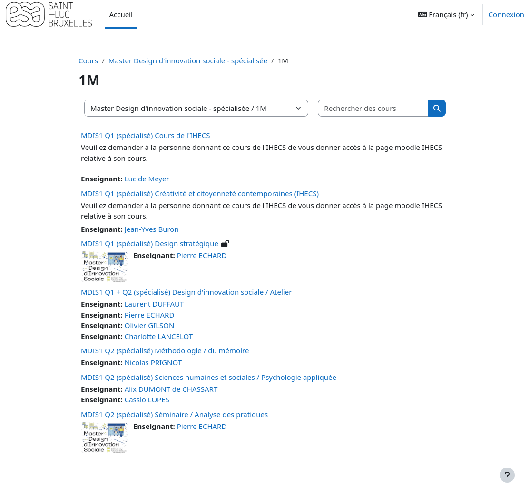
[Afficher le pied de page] (507, 475)
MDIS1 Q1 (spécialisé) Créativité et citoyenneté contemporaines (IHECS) (200, 193)
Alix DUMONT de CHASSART (171, 389)
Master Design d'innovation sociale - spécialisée (187, 60)
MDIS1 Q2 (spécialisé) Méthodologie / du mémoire (165, 350)
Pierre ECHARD (202, 255)
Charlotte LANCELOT (159, 336)
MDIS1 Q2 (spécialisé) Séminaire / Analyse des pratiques (174, 414)
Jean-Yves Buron (152, 229)
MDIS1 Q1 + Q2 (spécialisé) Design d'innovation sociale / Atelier (186, 292)
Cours (88, 60)
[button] (446, 14)
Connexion (506, 14)
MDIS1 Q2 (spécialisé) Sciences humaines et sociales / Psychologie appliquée (208, 377)
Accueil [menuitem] (120, 14)
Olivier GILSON (150, 325)
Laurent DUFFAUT (154, 304)
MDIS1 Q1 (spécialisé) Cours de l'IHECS (145, 135)
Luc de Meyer (147, 178)
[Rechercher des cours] (373, 108)
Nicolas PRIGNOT (153, 362)
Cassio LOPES (147, 399)
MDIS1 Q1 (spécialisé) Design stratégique (149, 243)
